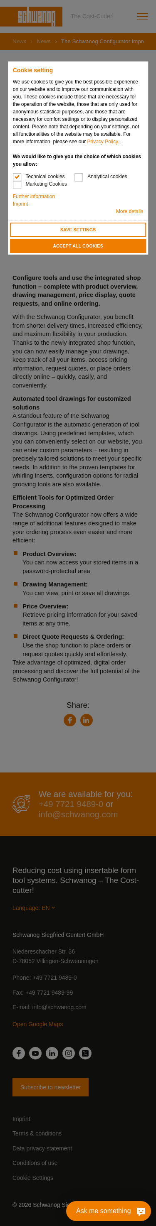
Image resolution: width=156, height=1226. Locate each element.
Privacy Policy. (103, 142)
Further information (34, 196)
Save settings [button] (78, 229)
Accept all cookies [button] (78, 245)
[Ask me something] (137, 1211)
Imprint (20, 204)
